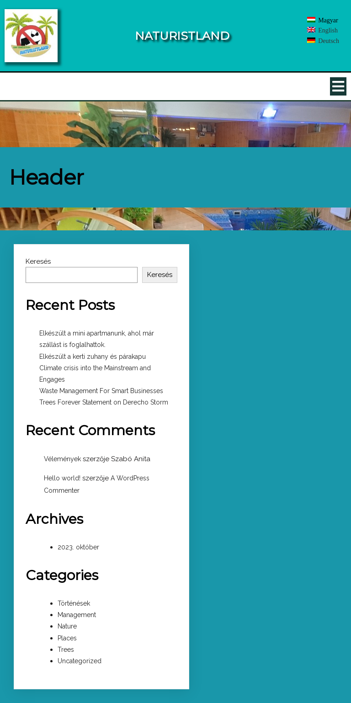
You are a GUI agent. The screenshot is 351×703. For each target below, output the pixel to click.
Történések (74, 603)
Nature (67, 626)
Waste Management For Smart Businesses (101, 390)
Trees (66, 649)
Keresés (38, 261)
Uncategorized (79, 661)
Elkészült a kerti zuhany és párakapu (92, 356)
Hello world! (62, 478)
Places (67, 638)
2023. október (78, 547)
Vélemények (62, 459)
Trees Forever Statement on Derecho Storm (103, 402)
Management (77, 614)
